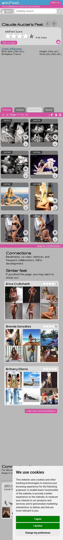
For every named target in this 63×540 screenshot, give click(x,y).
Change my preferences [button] (37, 532)
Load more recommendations (40, 411)
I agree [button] (37, 519)
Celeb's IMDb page (12, 48)
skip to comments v (49, 246)
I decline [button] (37, 526)
